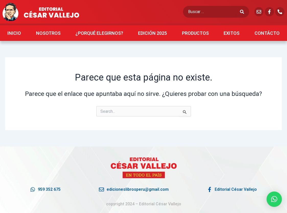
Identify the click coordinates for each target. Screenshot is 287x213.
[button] (274, 199)
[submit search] (244, 12)
